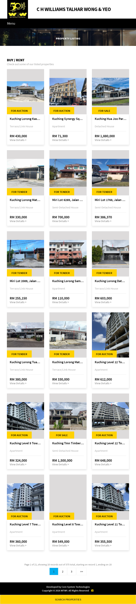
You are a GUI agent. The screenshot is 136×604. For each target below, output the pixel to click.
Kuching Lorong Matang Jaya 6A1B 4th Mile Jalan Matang (25, 200)
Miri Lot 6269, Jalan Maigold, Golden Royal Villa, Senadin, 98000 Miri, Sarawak (68, 200)
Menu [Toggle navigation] (11, 23)
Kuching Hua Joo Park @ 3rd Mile (110, 119)
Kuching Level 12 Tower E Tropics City (110, 362)
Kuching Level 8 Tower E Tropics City (68, 524)
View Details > (18, 140)
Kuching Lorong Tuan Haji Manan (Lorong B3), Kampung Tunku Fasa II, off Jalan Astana (25, 362)
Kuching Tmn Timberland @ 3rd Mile (68, 443)
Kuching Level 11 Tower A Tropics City (110, 524)
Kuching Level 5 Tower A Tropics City (25, 443)
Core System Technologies (76, 586)
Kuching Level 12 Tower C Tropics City (110, 443)
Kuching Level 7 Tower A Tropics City (25, 524)
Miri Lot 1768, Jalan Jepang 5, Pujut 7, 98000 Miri (110, 200)
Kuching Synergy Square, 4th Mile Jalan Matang (68, 119)
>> (81, 571)
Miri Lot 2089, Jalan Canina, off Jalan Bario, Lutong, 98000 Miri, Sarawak (25, 281)
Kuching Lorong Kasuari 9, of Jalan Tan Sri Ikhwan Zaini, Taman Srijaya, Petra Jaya (25, 119)
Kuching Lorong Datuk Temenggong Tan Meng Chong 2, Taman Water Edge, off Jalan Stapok (110, 281)
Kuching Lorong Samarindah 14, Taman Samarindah (68, 281)
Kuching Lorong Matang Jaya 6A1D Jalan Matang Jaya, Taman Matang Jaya (68, 362)
